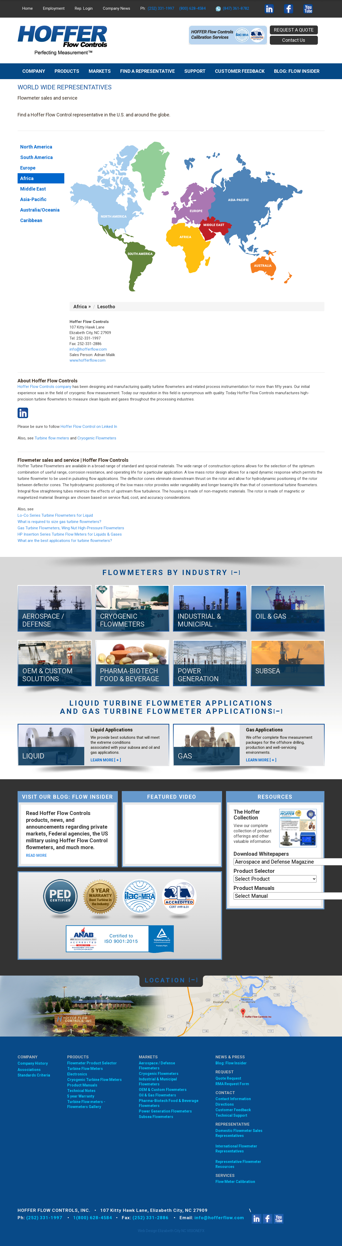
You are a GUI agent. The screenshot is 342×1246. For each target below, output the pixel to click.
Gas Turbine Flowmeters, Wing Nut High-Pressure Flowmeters (71, 528)
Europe (27, 168)
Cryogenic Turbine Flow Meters (94, 1080)
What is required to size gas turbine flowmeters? (59, 521)
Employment (54, 8)
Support (195, 71)
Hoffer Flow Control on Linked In (89, 426)
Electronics (77, 1074)
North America (36, 147)
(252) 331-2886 (151, 1217)
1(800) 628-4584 (92, 1217)
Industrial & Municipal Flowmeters (158, 1081)
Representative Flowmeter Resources (238, 1164)
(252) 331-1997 (161, 8)
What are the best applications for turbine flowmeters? (65, 540)
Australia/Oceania (40, 210)
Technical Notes (81, 1091)
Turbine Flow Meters (85, 1068)
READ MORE (36, 855)
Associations (29, 1070)
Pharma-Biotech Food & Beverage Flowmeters (168, 1103)
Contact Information (233, 1099)
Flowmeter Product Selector (92, 1063)
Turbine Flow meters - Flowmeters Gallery (86, 1104)
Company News (116, 8)
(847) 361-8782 (236, 8)
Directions (224, 1104)
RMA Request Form (232, 1084)
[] (235, 572)
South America (36, 157)
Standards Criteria (34, 1075)
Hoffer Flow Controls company (44, 386)
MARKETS (100, 71)
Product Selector (254, 871)
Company (33, 71)
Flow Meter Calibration (235, 1182)
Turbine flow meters (52, 438)
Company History (33, 1063)
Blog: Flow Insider (231, 1063)
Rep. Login (84, 8)
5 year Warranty (80, 1096)
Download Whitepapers (261, 854)
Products (67, 71)
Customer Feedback (240, 71)
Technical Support (231, 1115)
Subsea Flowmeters (156, 1117)
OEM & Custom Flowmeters (163, 1090)
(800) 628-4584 (192, 8)
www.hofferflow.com (88, 360)
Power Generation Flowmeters (165, 1111)
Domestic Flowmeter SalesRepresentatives (238, 1133)
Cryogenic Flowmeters (96, 438)
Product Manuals (254, 888)
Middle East (33, 189)
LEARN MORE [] (106, 760)
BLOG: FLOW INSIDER (296, 71)
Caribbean (31, 220)
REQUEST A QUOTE (294, 30)
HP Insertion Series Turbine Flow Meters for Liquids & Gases (70, 534)
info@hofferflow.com (88, 349)
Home (27, 8)
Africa (27, 178)
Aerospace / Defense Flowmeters (157, 1065)
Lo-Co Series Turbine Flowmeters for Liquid (55, 515)
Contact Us (293, 40)
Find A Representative (147, 71)
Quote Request (228, 1078)
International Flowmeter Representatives (236, 1148)
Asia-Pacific (33, 199)
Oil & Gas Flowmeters (157, 1095)
